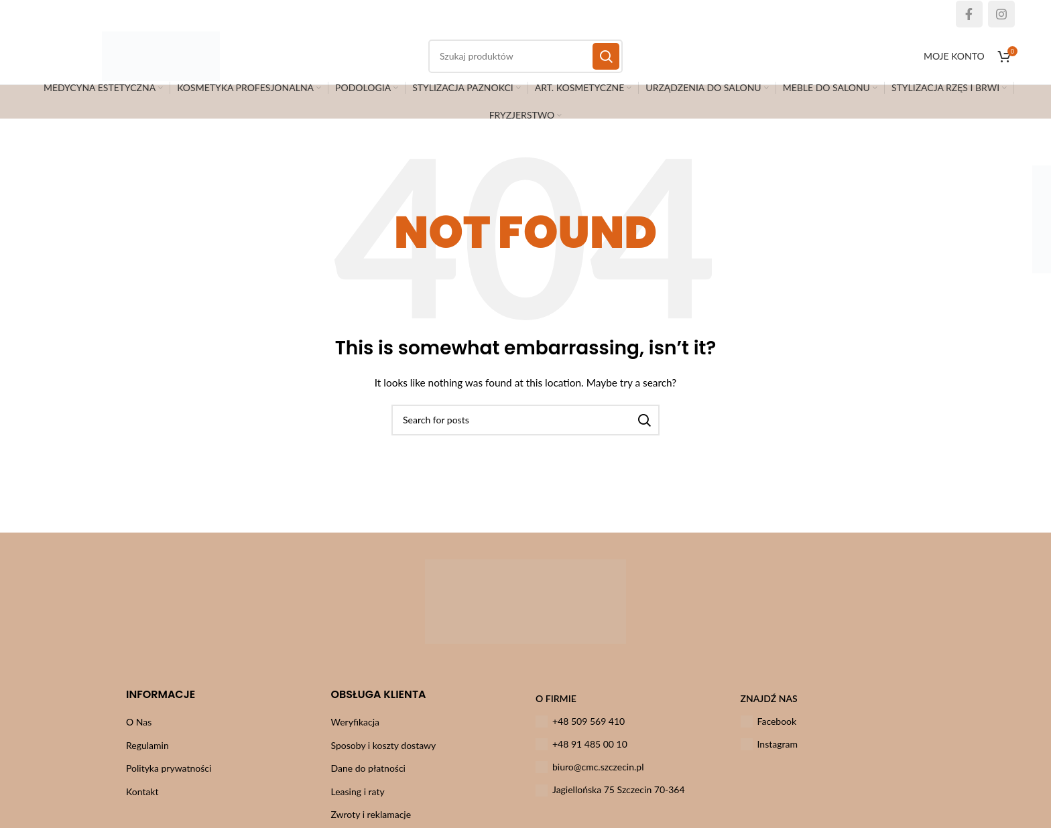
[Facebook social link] (969, 14)
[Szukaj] (525, 430)
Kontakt (142, 802)
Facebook (769, 732)
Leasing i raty (358, 802)
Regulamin (147, 756)
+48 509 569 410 (580, 732)
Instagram (769, 755)
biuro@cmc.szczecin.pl (590, 778)
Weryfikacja (355, 732)
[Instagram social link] (1001, 14)
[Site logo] (173, 60)
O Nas (138, 732)
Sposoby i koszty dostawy (383, 756)
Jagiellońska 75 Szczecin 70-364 (610, 801)
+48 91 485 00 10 (581, 755)
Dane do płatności (368, 779)
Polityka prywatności (168, 779)
